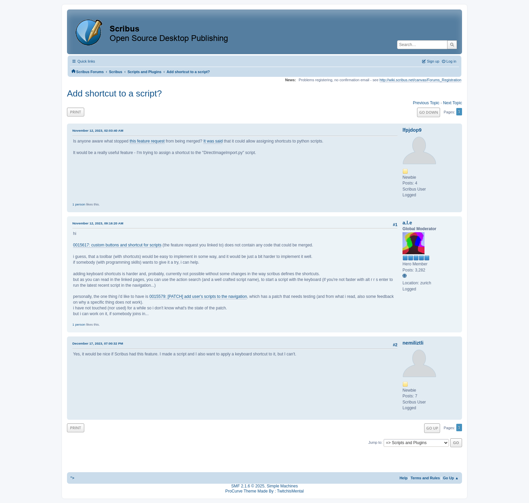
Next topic (452, 103)
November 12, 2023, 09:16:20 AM (97, 223)
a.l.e (407, 222)
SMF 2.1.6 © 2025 (247, 486)
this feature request (147, 141)
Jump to (375, 442)
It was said (213, 141)
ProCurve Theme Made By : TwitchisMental (264, 491)
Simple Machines (282, 486)
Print (75, 111)
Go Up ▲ (451, 478)
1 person (78, 204)
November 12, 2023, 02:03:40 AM (97, 130)
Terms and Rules (425, 478)
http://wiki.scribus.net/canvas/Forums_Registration (420, 80)
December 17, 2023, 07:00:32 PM (97, 343)
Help (403, 478)
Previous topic (426, 103)
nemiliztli (412, 343)
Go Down (428, 112)
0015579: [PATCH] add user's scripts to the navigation (198, 296)
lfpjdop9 (411, 130)
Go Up (432, 428)
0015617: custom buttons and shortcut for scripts (117, 245)
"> (72, 478)
